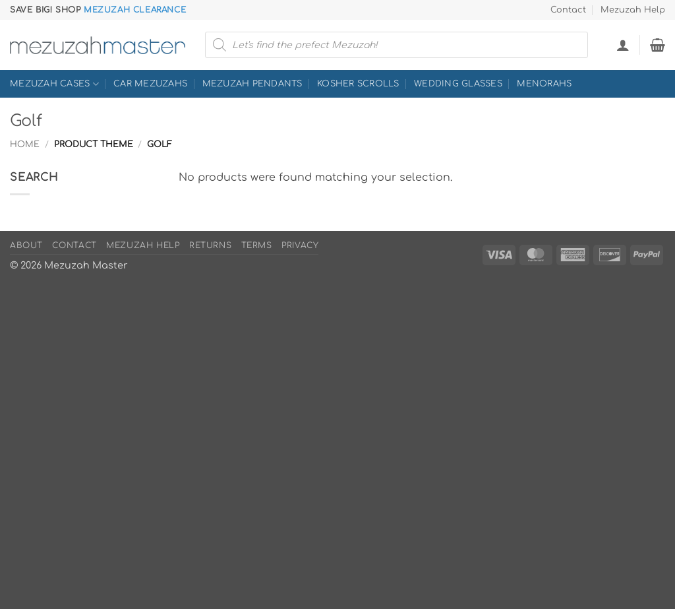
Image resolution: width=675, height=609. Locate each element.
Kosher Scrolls (358, 83)
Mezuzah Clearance (135, 10)
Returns (210, 245)
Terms (256, 245)
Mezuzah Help (633, 10)
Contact (568, 10)
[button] (623, 44)
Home (25, 144)
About (26, 245)
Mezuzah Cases (54, 84)
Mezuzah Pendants (252, 83)
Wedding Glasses (458, 83)
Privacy (299, 245)
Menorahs (544, 83)
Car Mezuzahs (150, 83)
